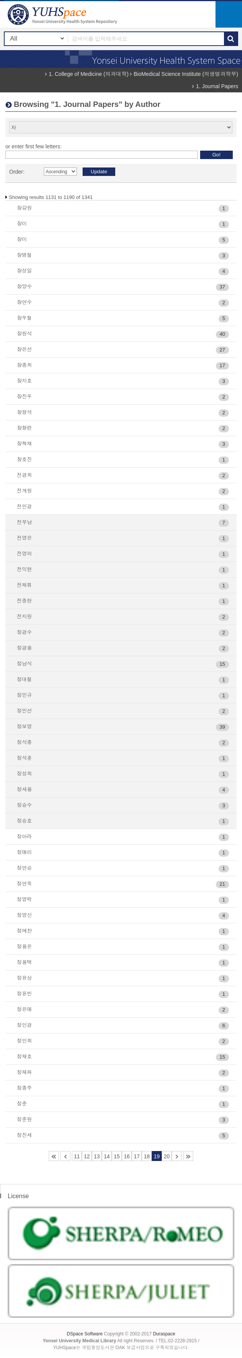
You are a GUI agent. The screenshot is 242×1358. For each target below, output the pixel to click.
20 (167, 1156)
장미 (22, 224)
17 (137, 1156)
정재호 (24, 1056)
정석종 (24, 742)
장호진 (24, 459)
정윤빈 (24, 994)
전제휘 (24, 585)
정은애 (24, 1009)
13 (97, 1156)
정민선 (24, 711)
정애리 (24, 852)
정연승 (24, 868)
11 (77, 1156)
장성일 (24, 271)
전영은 (24, 538)
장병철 (24, 255)
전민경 (24, 506)
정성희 (24, 774)
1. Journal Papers (217, 86)
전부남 (24, 522)
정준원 (24, 1119)
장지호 (24, 381)
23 (188, 1156)
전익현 (24, 569)
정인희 (24, 1041)
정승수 (24, 805)
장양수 (24, 286)
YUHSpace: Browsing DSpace (63, 14)
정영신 (24, 915)
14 (107, 1156)
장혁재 (24, 444)
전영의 (24, 554)
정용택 (24, 962)
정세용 (24, 789)
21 (177, 1156)
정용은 (24, 946)
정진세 (24, 1135)
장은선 (24, 349)
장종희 (24, 365)
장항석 (24, 412)
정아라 (24, 836)
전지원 (24, 616)
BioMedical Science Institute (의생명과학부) (186, 74)
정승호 (24, 821)
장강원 (24, 208)
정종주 (24, 1088)
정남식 (24, 664)
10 (65, 1156)
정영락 (24, 899)
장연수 (24, 302)
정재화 (24, 1072)
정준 (22, 1104)
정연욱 (24, 884)
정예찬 (24, 931)
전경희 (24, 475)
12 (87, 1156)
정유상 (24, 978)
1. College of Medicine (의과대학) (89, 74)
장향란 (24, 428)
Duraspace (164, 1334)
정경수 (24, 632)
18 (147, 1156)
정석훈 (24, 758)
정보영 (24, 726)
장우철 (24, 318)
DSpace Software (85, 1334)
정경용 (24, 648)
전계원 (24, 491)
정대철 (24, 679)
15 (117, 1156)
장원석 (24, 334)
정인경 (24, 1025)
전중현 (24, 601)
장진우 (24, 396)
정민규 (24, 695)
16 (127, 1156)
